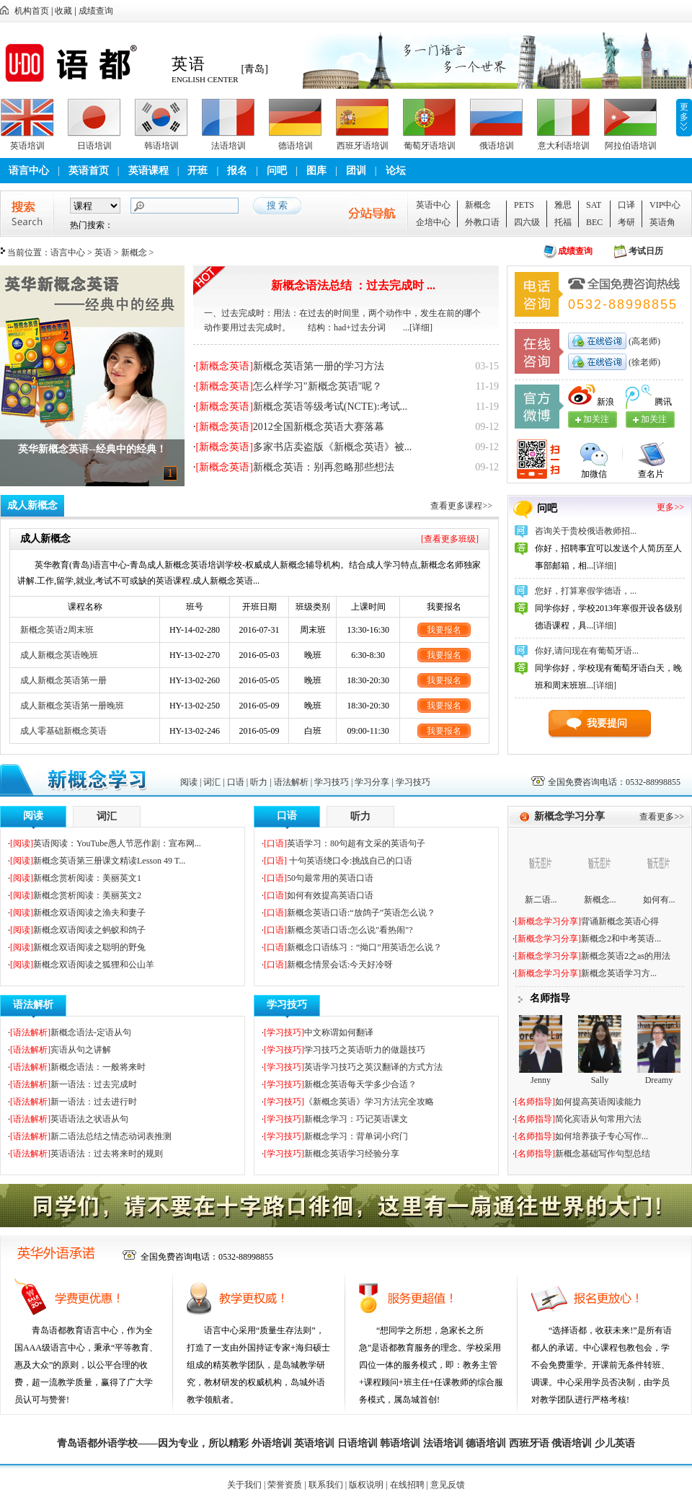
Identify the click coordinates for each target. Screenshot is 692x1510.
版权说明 (366, 1485)
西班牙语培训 (363, 146)
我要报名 (444, 630)
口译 (626, 205)
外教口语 (482, 222)
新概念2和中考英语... (621, 939)
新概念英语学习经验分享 (351, 1154)
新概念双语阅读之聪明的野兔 (89, 947)
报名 (237, 170)
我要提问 (607, 723)
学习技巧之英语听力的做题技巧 (364, 1050)
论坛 (396, 170)
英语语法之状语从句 (89, 1119)
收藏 (63, 11)
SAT (593, 205)
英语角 (662, 222)
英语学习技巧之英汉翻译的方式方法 (373, 1067)
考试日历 (646, 251)
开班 (197, 170)
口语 (235, 782)
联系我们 (326, 1485)
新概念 (478, 205)
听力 (258, 782)
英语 (103, 252)
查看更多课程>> (461, 506)
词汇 (212, 782)
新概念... (600, 900)
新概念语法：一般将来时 (98, 1067)
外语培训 (272, 1443)
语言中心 (29, 170)
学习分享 (372, 782)
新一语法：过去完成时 (93, 1084)
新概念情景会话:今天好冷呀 (340, 965)
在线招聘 (407, 1485)
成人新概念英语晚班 (59, 655)
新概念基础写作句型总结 (602, 1154)
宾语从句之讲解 (80, 1050)
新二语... (541, 900)
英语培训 (27, 146)
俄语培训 (496, 146)
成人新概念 (32, 505)
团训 (356, 170)
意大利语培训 (564, 146)
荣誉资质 (284, 1485)
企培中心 (433, 222)
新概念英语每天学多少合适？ (360, 1084)
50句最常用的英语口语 (330, 878)
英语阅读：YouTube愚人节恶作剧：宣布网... (117, 843)
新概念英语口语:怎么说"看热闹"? (349, 930)
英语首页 (88, 170)
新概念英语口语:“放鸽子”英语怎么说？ (361, 913)
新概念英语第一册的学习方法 (318, 366)
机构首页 (31, 11)
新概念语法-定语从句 (90, 1032)
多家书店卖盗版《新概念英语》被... (332, 447)
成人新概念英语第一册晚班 (72, 706)
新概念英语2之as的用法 (625, 956)
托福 (563, 222)
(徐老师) (643, 362)
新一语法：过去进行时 (93, 1102)
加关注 (654, 419)
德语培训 (295, 146)
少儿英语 (615, 1443)
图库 (316, 170)
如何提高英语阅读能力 (598, 1102)
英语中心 (433, 205)
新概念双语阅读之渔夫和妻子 (89, 913)
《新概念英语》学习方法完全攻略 (369, 1102)
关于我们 (244, 1485)
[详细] (420, 327)
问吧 (277, 170)
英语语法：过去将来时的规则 (106, 1154)
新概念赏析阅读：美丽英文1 (87, 878)
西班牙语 (529, 1443)
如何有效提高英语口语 (330, 895)
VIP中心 (664, 205)
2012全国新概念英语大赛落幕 (318, 426)
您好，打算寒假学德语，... (585, 591)
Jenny (541, 1080)
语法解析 (291, 782)
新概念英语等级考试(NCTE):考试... (330, 406)
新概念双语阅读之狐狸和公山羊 (93, 965)
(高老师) (643, 341)
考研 (626, 222)
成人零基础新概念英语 (63, 731)
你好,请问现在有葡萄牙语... (587, 651)
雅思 (563, 205)
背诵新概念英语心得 (620, 921)
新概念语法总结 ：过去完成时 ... (353, 285)
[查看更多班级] (450, 539)
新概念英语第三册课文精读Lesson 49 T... (109, 861)
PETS (524, 205)
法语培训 (228, 146)
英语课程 (148, 170)
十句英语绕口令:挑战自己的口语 (349, 861)
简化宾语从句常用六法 (598, 1119)
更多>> (670, 507)
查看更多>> (661, 817)
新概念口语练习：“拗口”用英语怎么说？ (364, 947)
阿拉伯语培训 (631, 146)
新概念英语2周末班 (57, 630)
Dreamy (659, 1080)
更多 (684, 112)
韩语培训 (161, 146)
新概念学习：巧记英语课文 (356, 1119)
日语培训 (94, 146)
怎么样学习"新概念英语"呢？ (317, 386)
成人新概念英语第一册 (63, 680)
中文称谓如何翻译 (338, 1032)
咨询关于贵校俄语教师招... (585, 531)
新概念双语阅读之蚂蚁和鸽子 (89, 930)
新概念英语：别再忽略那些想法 (323, 467)
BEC (594, 222)
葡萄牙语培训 (430, 146)
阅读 (189, 782)
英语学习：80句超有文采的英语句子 (356, 843)
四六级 (527, 222)
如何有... (659, 900)
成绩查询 (96, 11)
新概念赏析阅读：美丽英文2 (87, 895)
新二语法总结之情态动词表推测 (111, 1136)
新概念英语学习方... (619, 973)
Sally (600, 1080)
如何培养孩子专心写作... (601, 1136)
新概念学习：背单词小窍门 (356, 1136)
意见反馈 (447, 1485)
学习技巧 (331, 782)
